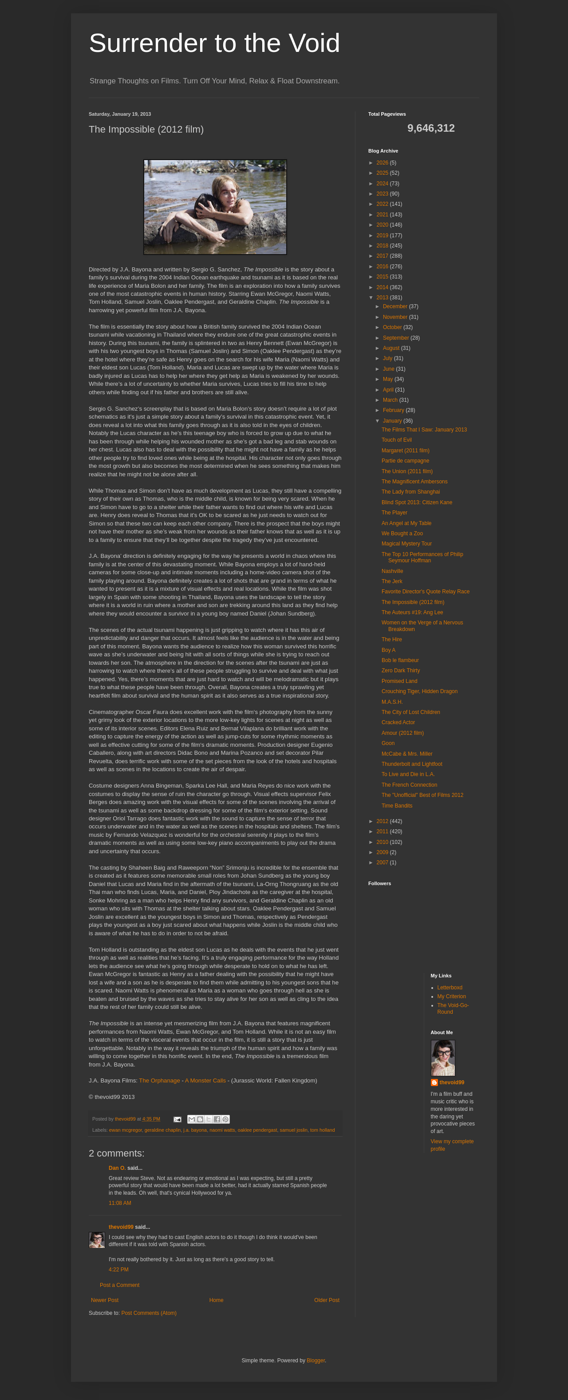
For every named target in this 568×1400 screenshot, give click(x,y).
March (391, 400)
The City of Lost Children (411, 712)
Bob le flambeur (400, 660)
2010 (383, 842)
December (396, 306)
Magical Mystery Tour (407, 544)
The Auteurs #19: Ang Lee (412, 612)
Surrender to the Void (214, 43)
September (396, 338)
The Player (394, 513)
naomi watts (222, 1130)
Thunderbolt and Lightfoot (412, 764)
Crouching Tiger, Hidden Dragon (420, 691)
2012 (383, 821)
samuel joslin (294, 1130)
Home (216, 1300)
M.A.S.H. (392, 702)
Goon (388, 743)
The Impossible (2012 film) (413, 602)
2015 (383, 277)
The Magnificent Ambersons (415, 481)
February (394, 410)
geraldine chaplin (163, 1130)
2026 (383, 163)
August (392, 348)
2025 (383, 173)
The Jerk (392, 581)
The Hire (392, 639)
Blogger (316, 1360)
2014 (383, 287)
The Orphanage (159, 1080)
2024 (383, 183)
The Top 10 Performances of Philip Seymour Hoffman (422, 557)
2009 (383, 852)
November (396, 317)
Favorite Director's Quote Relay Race (425, 591)
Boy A (388, 650)
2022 (383, 204)
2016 (383, 266)
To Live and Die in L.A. (408, 774)
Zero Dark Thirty (401, 670)
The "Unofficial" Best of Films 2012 (422, 795)
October (393, 327)
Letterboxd (450, 987)
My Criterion (452, 996)
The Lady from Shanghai (411, 492)
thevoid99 (121, 1227)
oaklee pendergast (257, 1130)
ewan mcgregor (125, 1130)
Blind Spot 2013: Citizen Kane (417, 502)
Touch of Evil (397, 440)
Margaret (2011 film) (406, 450)
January (393, 421)
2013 (383, 297)
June (389, 369)
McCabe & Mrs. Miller (407, 754)
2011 (383, 831)
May (388, 379)
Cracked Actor (398, 722)
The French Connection (409, 785)
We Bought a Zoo (402, 533)
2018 (383, 246)
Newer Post (104, 1300)
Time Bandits (397, 806)
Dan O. (117, 1168)
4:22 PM (119, 1270)
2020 (383, 225)
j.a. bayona (195, 1130)
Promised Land (400, 681)
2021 (383, 215)
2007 (383, 862)
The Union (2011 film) (407, 471)
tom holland (322, 1130)
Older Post (326, 1300)
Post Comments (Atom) (149, 1313)
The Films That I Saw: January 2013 (424, 430)
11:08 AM (120, 1203)
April (389, 390)
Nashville (392, 571)
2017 (383, 256)
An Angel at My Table (407, 523)
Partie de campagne (405, 461)
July (388, 358)
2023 (383, 194)
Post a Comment (119, 1285)
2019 (383, 235)
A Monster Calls (205, 1080)
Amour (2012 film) (403, 733)
